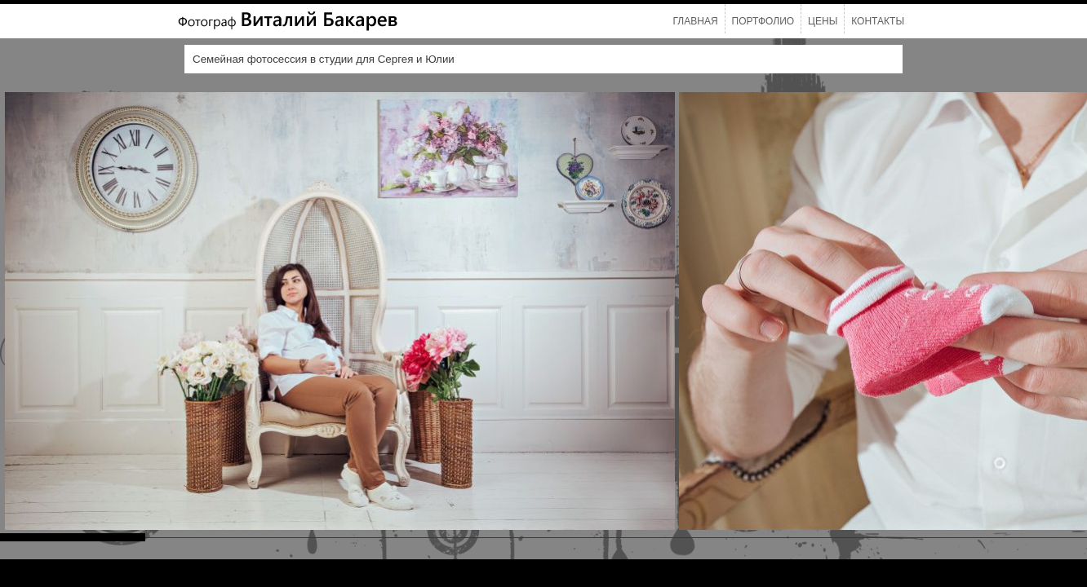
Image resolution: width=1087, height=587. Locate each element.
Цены (822, 21)
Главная (695, 21)
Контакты (877, 21)
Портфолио (763, 21)
